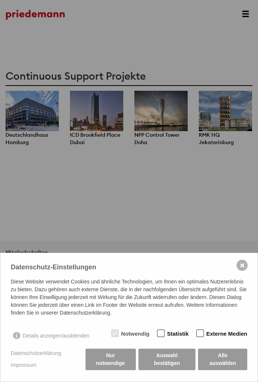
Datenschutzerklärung (36, 353)
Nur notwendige (110, 359)
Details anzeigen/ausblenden (56, 336)
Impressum (23, 365)
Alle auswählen (223, 359)
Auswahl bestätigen (167, 359)
